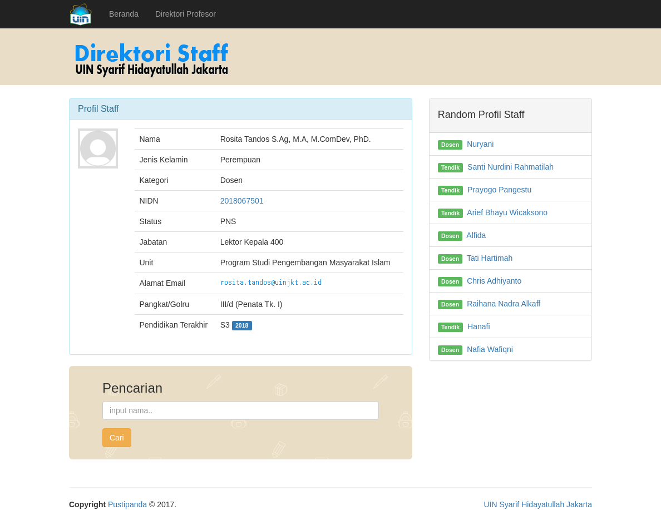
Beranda (124, 13)
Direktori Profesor (185, 13)
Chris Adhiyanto (494, 280)
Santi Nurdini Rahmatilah (510, 166)
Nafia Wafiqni (490, 349)
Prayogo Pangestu (499, 189)
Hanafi (478, 326)
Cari (117, 437)
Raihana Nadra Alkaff (503, 303)
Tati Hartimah (489, 258)
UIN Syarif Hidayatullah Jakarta (538, 504)
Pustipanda (127, 504)
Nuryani (480, 144)
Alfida (476, 235)
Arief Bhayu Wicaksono (507, 212)
